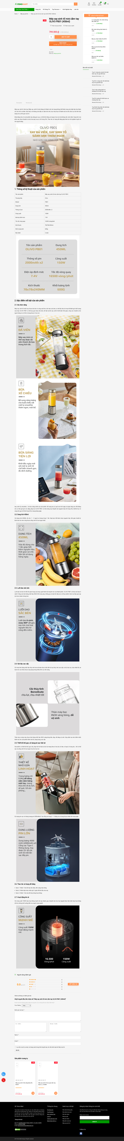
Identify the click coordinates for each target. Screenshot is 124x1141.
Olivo (51, 49)
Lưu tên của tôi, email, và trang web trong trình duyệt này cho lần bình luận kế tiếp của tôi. (40, 1047)
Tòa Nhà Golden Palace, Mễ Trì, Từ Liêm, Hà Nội (30, 1122)
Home (16, 13)
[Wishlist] (94, 3)
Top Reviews (55, 9)
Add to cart (66, 37)
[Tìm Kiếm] (75, 4)
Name (17, 1035)
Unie (93, 25)
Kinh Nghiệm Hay (67, 9)
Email (16, 1041)
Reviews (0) (29, 102)
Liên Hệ (76, 9)
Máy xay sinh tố (24, 13)
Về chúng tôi (50, 1110)
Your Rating (18, 1005)
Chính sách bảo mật (52, 1118)
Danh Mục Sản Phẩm (22, 9)
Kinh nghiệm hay (51, 1114)
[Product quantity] (51, 37)
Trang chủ (38, 9)
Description (19, 102)
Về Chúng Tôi (46, 9)
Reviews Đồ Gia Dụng (96, 76)
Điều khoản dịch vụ (51, 1121)
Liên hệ (49, 1116)
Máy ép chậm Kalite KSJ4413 (99, 39)
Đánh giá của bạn (19, 1010)
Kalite (93, 35)
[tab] (19, 103)
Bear (93, 52)
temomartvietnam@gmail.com (25, 1125)
